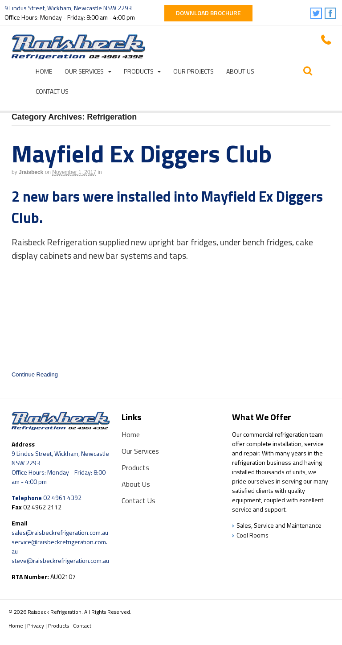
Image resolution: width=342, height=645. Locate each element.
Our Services (84, 71)
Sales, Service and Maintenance (279, 525)
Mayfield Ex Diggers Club (142, 153)
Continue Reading (35, 374)
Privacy (35, 625)
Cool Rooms (252, 535)
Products (139, 71)
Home (44, 71)
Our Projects (193, 71)
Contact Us (52, 91)
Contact (82, 625)
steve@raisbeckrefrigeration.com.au (60, 560)
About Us (240, 71)
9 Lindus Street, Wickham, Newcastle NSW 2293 (68, 7)
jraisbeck (31, 172)
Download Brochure (208, 12)
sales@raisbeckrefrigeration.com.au (60, 532)
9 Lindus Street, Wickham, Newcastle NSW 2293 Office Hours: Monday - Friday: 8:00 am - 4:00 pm (60, 467)
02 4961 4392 (62, 497)
